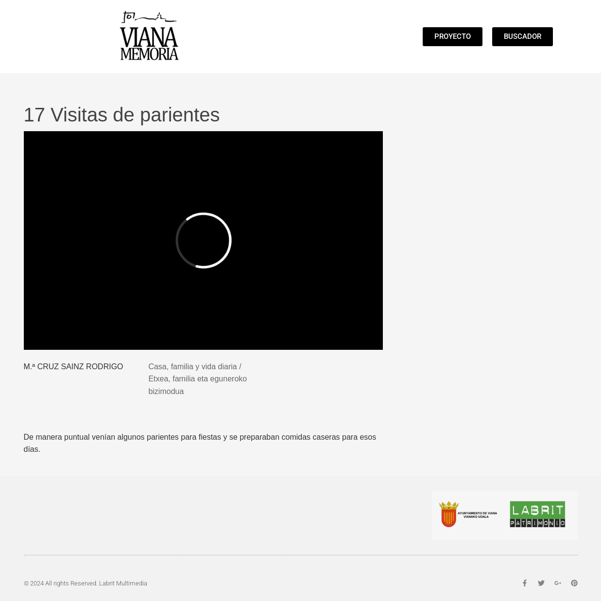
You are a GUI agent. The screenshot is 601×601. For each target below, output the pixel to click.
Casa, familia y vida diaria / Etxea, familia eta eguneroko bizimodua (197, 378)
